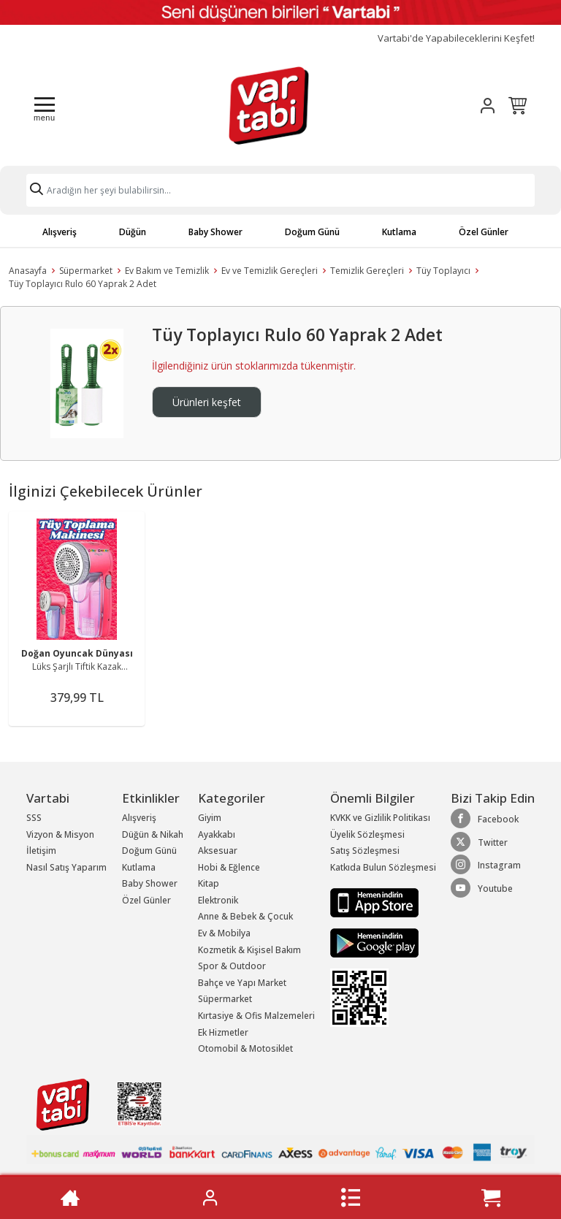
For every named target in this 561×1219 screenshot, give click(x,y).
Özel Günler (483, 232)
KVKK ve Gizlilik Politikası (380, 817)
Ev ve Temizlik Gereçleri (269, 270)
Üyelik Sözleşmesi (367, 834)
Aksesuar (217, 850)
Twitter (479, 842)
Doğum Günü (312, 232)
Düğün (132, 232)
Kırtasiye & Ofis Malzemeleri (256, 1015)
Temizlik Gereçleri (367, 270)
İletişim (41, 850)
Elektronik (218, 900)
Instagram (486, 864)
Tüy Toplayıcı (443, 270)
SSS (34, 817)
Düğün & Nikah (152, 834)
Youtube (482, 888)
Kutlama (399, 232)
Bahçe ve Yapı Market (242, 983)
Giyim (209, 817)
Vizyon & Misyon (60, 834)
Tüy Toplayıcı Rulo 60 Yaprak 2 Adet (82, 284)
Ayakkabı (216, 834)
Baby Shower (215, 232)
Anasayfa (28, 270)
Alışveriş (59, 232)
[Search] (280, 190)
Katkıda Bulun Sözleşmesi (383, 867)
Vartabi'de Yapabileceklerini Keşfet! (456, 38)
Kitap (208, 883)
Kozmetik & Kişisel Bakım (249, 950)
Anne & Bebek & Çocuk (245, 916)
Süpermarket (85, 270)
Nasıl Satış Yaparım (66, 867)
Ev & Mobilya (224, 933)
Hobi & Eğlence (229, 867)
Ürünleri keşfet (206, 402)
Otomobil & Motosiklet (245, 1048)
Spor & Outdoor (232, 966)
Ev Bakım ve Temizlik (167, 270)
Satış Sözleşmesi (365, 850)
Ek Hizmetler (223, 1032)
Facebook (485, 818)
